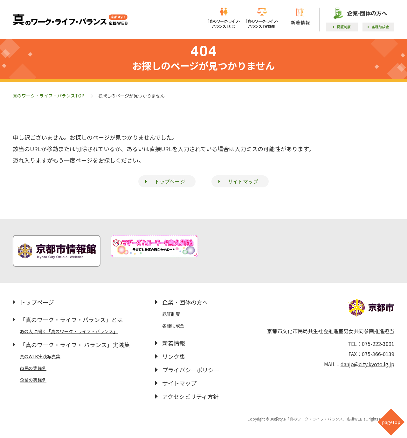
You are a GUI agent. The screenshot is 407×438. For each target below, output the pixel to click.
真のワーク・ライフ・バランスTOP (48, 95)
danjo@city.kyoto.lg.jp (367, 364)
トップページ (170, 181)
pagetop (391, 422)
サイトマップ (243, 181)
